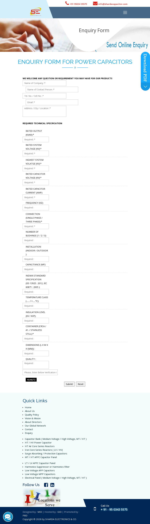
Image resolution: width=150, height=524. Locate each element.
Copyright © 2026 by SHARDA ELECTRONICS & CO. (50, 519)
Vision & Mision (33, 418)
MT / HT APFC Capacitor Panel (41, 457)
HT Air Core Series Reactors (40, 446)
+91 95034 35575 (76, 3)
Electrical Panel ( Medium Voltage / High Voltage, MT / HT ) (56, 477)
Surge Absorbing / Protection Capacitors (46, 453)
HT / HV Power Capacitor (38, 442)
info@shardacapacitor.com (110, 3)
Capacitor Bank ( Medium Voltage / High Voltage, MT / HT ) (56, 438)
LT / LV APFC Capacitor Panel (40, 463)
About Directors (33, 421)
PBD (25, 515)
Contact (29, 429)
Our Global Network (35, 425)
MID (40, 511)
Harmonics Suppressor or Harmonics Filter (47, 466)
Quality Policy (32, 414)
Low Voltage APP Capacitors (40, 470)
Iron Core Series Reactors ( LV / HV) (44, 449)
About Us (30, 410)
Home (28, 407)
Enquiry (29, 432)
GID (59, 511)
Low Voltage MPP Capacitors (40, 474)
